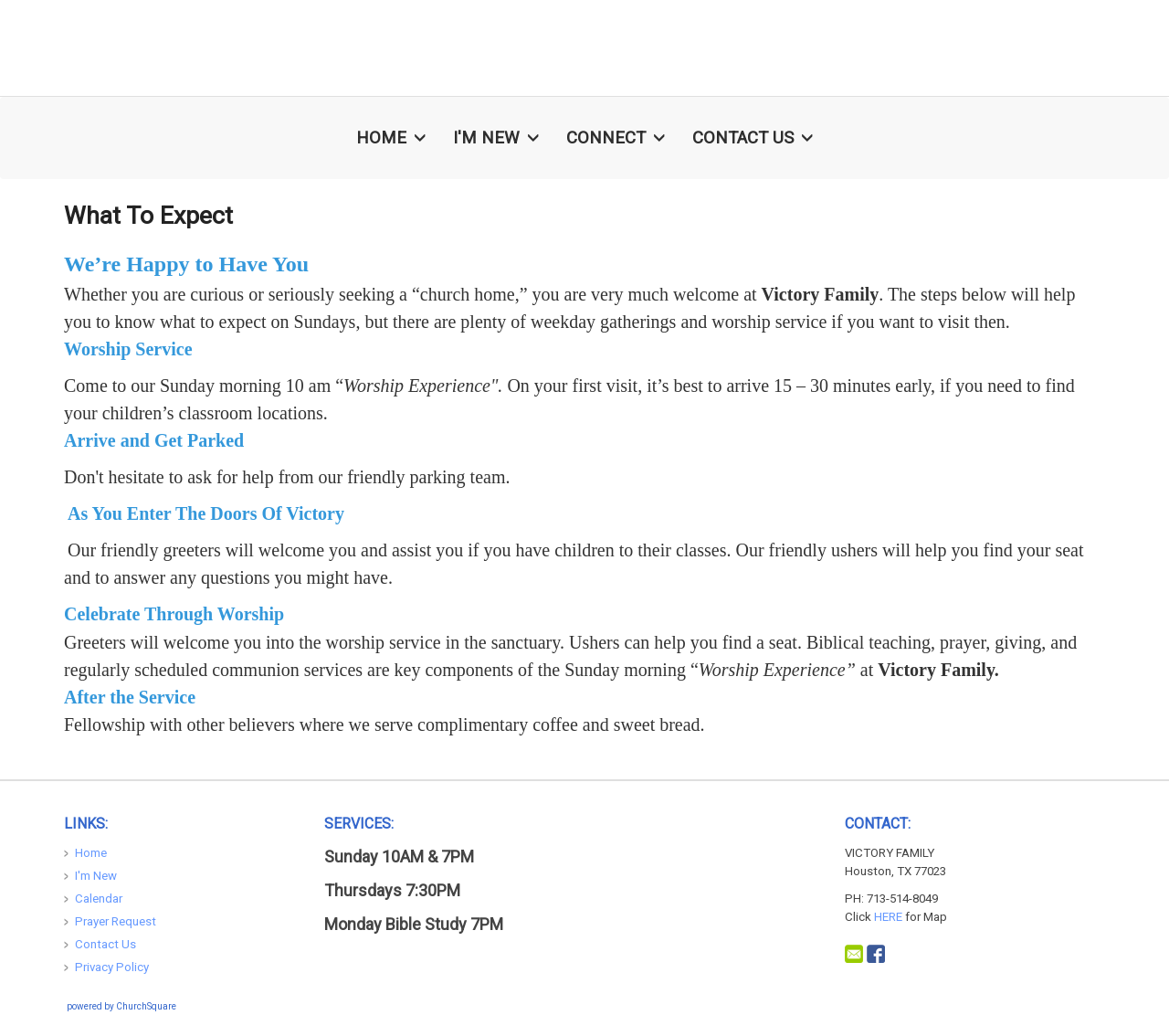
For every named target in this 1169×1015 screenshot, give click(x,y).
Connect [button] (615, 138)
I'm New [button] (496, 138)
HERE (888, 917)
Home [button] (391, 138)
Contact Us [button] (752, 138)
